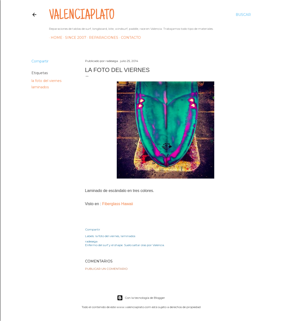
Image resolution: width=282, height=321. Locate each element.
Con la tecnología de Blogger (141, 298)
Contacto (129, 37)
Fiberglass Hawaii (117, 204)
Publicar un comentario (106, 269)
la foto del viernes (46, 81)
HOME (55, 37)
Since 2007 (74, 37)
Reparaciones (102, 37)
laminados (40, 87)
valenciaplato (82, 16)
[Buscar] (243, 14)
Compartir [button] (40, 61)
